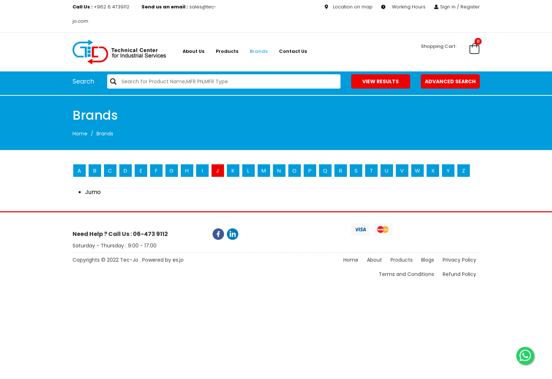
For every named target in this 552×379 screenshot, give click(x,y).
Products (227, 51)
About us (193, 51)
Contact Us (293, 51)
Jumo (93, 192)
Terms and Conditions (406, 283)
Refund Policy (459, 283)
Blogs (427, 269)
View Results (380, 81)
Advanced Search (450, 81)
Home (80, 133)
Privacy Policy (459, 269)
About (374, 269)
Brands (259, 51)
